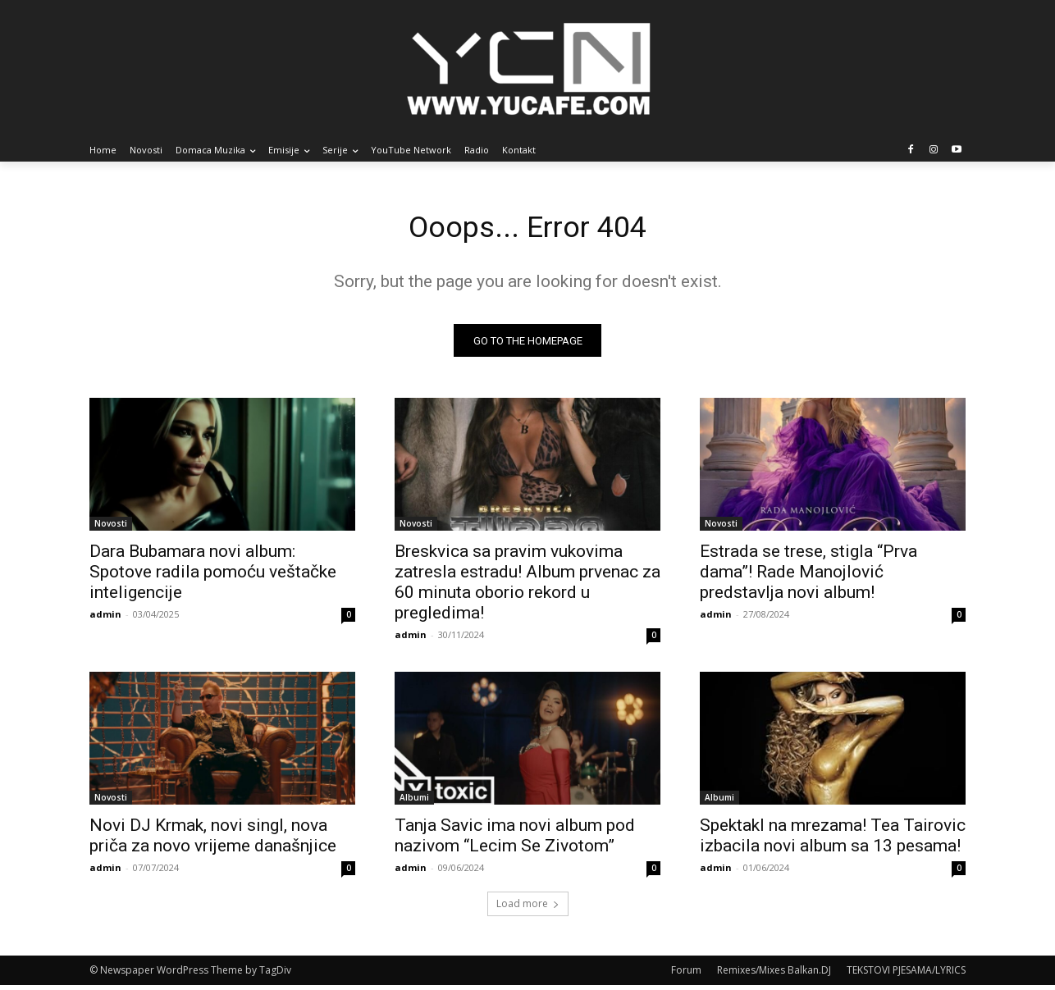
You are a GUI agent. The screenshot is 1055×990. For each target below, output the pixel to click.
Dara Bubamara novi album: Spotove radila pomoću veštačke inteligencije (212, 576)
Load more (527, 908)
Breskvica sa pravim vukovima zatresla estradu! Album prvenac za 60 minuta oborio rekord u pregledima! (527, 586)
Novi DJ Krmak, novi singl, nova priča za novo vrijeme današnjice (212, 840)
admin (105, 619)
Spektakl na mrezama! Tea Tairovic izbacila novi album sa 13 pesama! (833, 840)
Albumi (414, 802)
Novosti (110, 528)
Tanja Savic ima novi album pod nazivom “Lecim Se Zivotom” (515, 840)
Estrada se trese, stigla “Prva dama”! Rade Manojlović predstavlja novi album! (808, 576)
